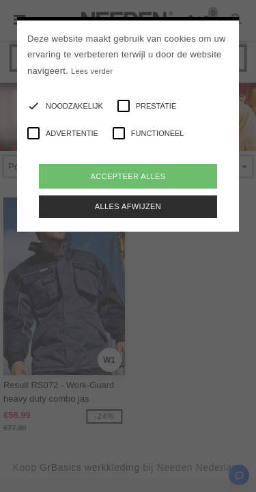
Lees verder (92, 71)
